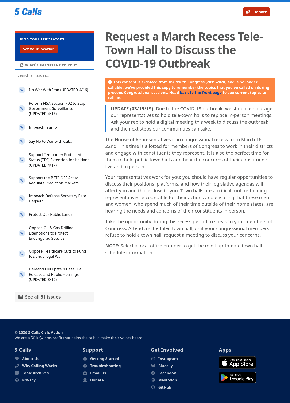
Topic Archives (35, 373)
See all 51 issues (39, 297)
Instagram (168, 358)
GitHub (164, 387)
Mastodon (167, 380)
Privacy (29, 380)
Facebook (167, 373)
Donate (256, 12)
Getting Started (104, 358)
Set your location (39, 49)
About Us (30, 358)
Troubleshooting (105, 365)
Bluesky (165, 365)
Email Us (98, 373)
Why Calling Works (39, 365)
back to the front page (201, 92)
